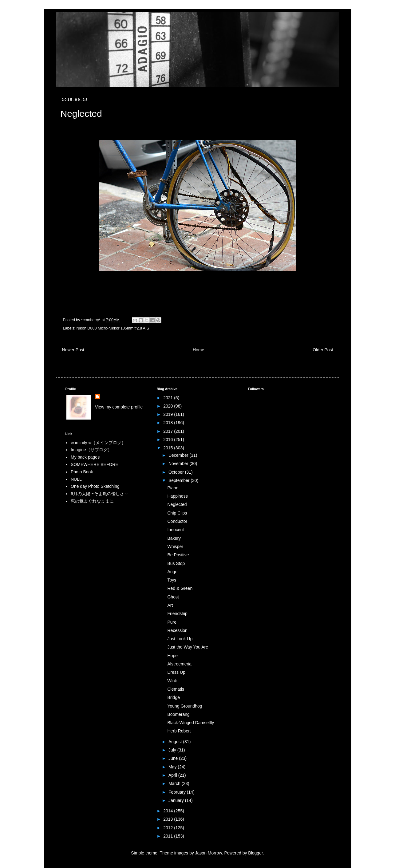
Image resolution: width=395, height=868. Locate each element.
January (176, 800)
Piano (172, 487)
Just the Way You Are (187, 647)
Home (198, 349)
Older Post (323, 349)
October (176, 472)
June (173, 758)
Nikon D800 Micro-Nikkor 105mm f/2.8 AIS (113, 328)
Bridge (173, 697)
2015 (168, 447)
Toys (171, 580)
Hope (172, 655)
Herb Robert (179, 730)
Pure (171, 622)
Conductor (177, 521)
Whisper (175, 546)
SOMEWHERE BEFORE (94, 464)
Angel (172, 571)
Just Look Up (179, 638)
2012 (168, 827)
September (179, 480)
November (178, 463)
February (177, 792)
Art (170, 605)
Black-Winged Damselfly (190, 722)
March (175, 783)
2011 (168, 836)
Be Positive (178, 554)
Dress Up (176, 672)
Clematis (175, 689)
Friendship (177, 613)
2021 (168, 397)
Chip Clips (177, 513)
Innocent (175, 529)
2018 (168, 422)
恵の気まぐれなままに (92, 501)
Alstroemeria (179, 663)
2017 (168, 431)
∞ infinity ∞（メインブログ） (98, 442)
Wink (172, 680)
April (173, 775)
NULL (76, 479)
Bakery (174, 538)
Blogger (255, 852)
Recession (177, 630)
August (175, 741)
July (172, 750)
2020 (168, 406)
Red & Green (179, 588)
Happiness (177, 496)
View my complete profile (119, 406)
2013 (168, 819)
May (173, 766)
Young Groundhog (184, 706)
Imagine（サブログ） (91, 449)
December (178, 455)
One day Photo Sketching (95, 486)
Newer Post (73, 349)
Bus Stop (176, 563)
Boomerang (178, 714)
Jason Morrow (208, 852)
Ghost (173, 596)
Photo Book (82, 471)
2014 (168, 810)
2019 (168, 414)
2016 (168, 439)
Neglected (177, 504)
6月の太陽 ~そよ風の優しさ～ (99, 493)
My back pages (85, 457)
